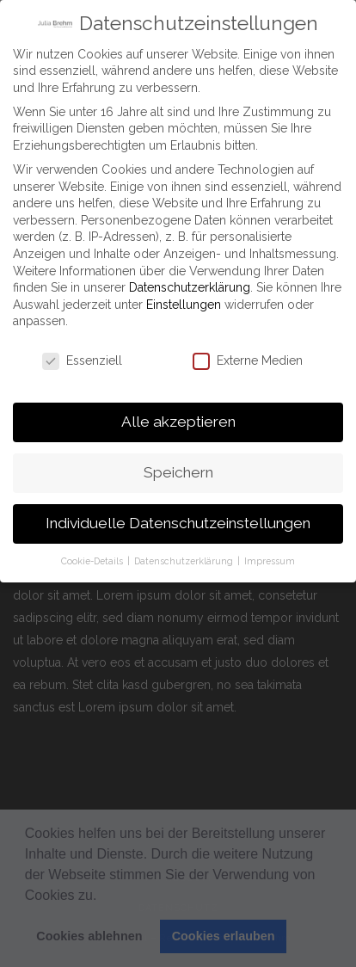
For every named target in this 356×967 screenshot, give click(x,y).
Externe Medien (248, 357)
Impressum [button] (269, 557)
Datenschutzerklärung (189, 284)
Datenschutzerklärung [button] (185, 557)
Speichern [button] (178, 468)
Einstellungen (183, 301)
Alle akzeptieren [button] (178, 418)
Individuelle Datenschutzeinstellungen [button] (178, 519)
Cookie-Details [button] (93, 557)
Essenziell (82, 357)
